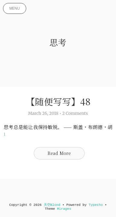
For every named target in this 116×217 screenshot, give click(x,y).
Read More (59, 153)
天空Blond (52, 205)
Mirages (64, 209)
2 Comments (75, 113)
